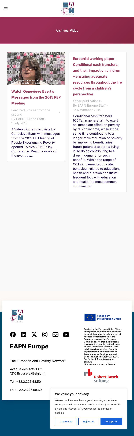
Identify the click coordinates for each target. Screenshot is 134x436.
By (27, 119)
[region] (88, 408)
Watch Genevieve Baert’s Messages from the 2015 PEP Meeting (36, 97)
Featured (18, 110)
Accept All (111, 421)
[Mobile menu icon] (5, 9)
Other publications (86, 101)
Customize (66, 421)
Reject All (88, 421)
